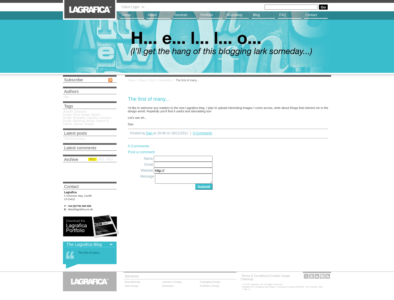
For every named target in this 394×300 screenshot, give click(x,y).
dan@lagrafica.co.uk (80, 209)
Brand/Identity (133, 282)
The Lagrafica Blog (84, 244)
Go (323, 7)
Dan (66, 96)
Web (132, 285)
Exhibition (210, 285)
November (165, 80)
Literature (172, 282)
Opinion (78, 124)
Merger (90, 120)
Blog (142, 80)
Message (147, 176)
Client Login (130, 7)
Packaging (210, 282)
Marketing (79, 120)
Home (131, 80)
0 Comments (202, 133)
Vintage (89, 124)
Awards (68, 111)
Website (147, 170)
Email (149, 165)
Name (149, 159)
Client (76, 114)
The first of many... (187, 80)
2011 (152, 80)
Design (85, 114)
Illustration (79, 117)
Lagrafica (92, 117)
